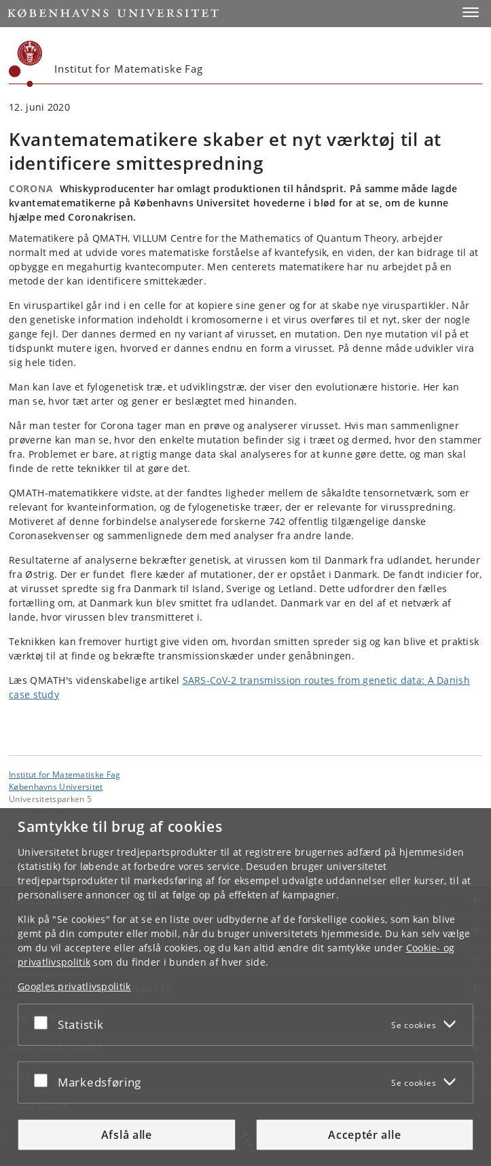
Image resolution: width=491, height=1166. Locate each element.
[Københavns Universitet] (26, 64)
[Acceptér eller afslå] (44, 1022)
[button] (470, 12)
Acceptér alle (364, 1134)
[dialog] (245, 987)
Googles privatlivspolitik (74, 986)
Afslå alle (126, 1134)
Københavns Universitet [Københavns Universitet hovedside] (56, 786)
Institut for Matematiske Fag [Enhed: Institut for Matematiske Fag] (64, 774)
